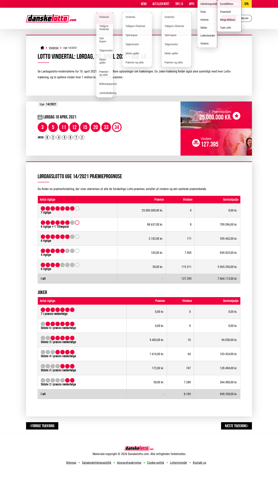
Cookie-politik (155, 463)
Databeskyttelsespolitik (96, 463)
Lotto (104, 18)
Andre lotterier (229, 4)
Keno (144, 4)
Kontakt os (199, 463)
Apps (191, 4)
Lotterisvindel (178, 463)
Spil (246, 4)
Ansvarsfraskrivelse (129, 463)
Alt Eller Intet (161, 4)
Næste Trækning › (236, 426)
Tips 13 (179, 4)
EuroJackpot (176, 18)
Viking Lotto (137, 18)
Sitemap (71, 463)
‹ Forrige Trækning (42, 426)
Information (207, 4)
